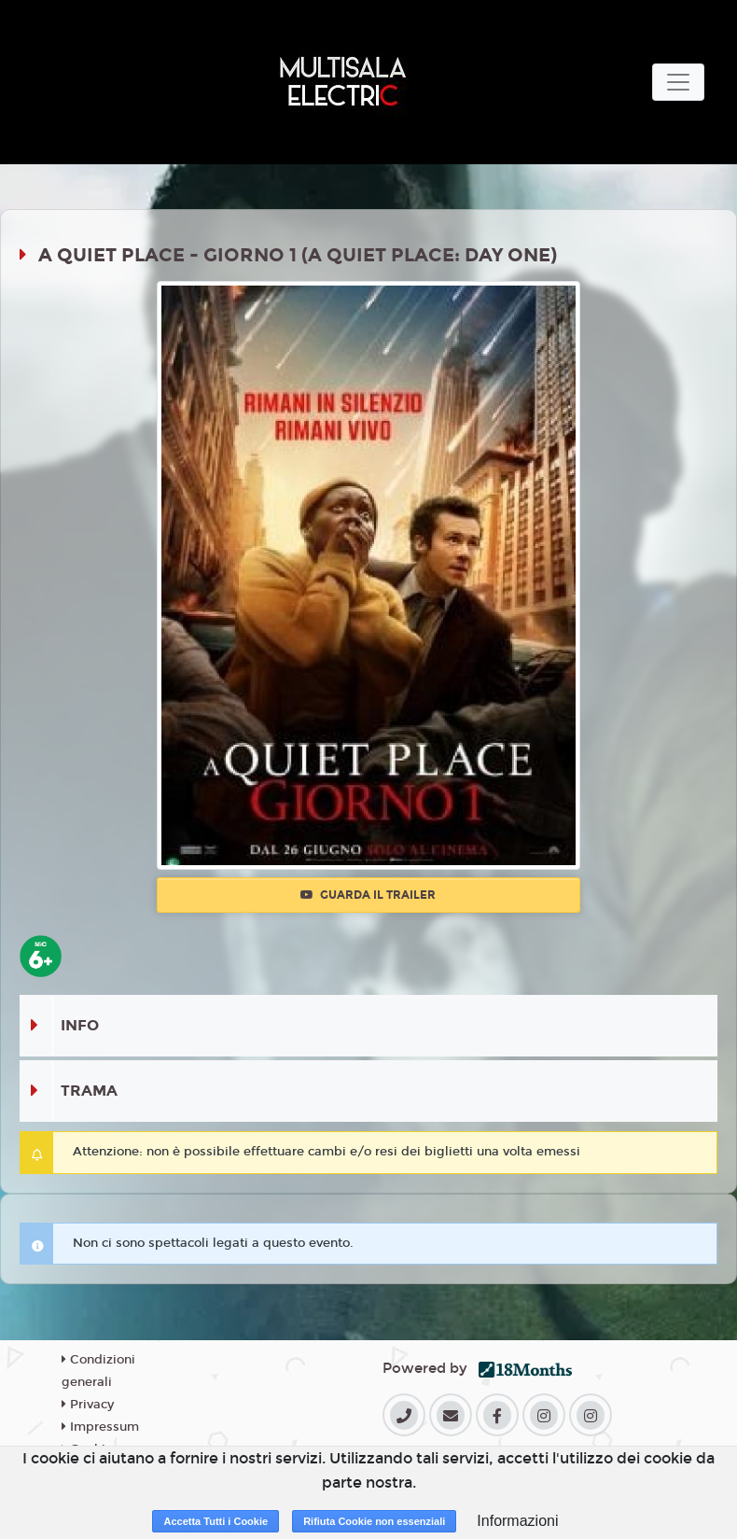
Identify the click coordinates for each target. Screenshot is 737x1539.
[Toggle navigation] (678, 82)
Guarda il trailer (368, 895)
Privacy (88, 1404)
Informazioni (517, 1521)
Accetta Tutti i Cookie (215, 1521)
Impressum (100, 1427)
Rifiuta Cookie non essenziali (374, 1521)
